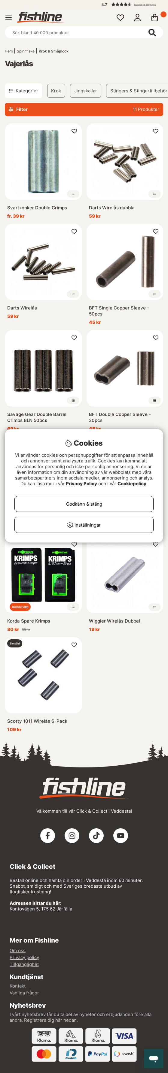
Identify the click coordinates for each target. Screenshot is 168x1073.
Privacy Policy (81, 483)
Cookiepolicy (132, 483)
